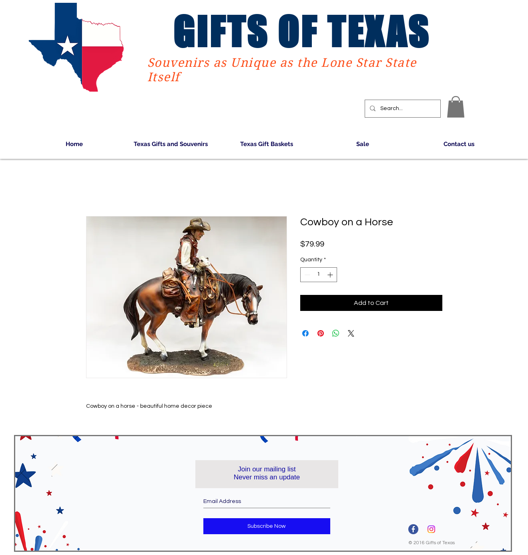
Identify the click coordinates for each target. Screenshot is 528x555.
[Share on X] (351, 333)
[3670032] (413, 529)
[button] (456, 107)
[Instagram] (431, 529)
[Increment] (331, 275)
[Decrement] (306, 275)
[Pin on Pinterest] (320, 333)
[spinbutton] (318, 275)
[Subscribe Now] (266, 526)
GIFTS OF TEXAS (301, 31)
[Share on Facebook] (305, 333)
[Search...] (402, 108)
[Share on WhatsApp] (336, 333)
